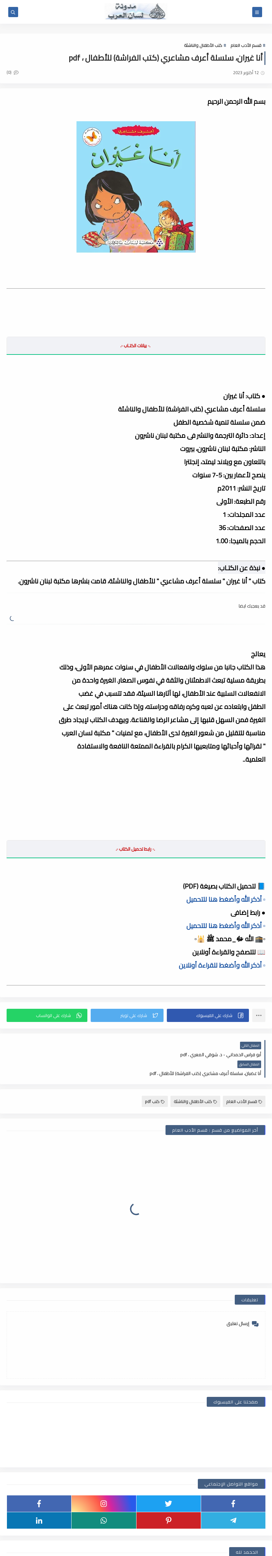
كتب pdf (155, 1082)
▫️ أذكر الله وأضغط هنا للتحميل (225, 899)
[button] (208, 1015)
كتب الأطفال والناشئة (203, 45)
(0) (12, 72)
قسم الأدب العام (245, 45)
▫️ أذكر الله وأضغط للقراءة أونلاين (222, 965)
